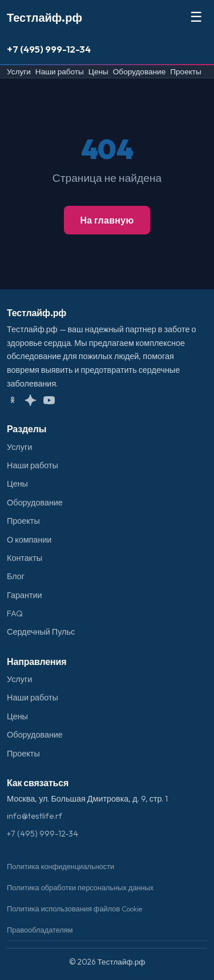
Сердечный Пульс (41, 632)
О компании (29, 540)
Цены (98, 71)
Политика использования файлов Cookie (74, 908)
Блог (16, 576)
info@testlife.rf (34, 816)
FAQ (15, 613)
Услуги (19, 71)
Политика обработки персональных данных (80, 887)
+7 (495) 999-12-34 (49, 49)
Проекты (185, 71)
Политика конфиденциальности (60, 866)
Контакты (24, 558)
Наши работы (59, 71)
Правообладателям (40, 929)
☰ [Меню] (196, 17)
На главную (107, 220)
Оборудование (139, 71)
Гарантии (24, 595)
